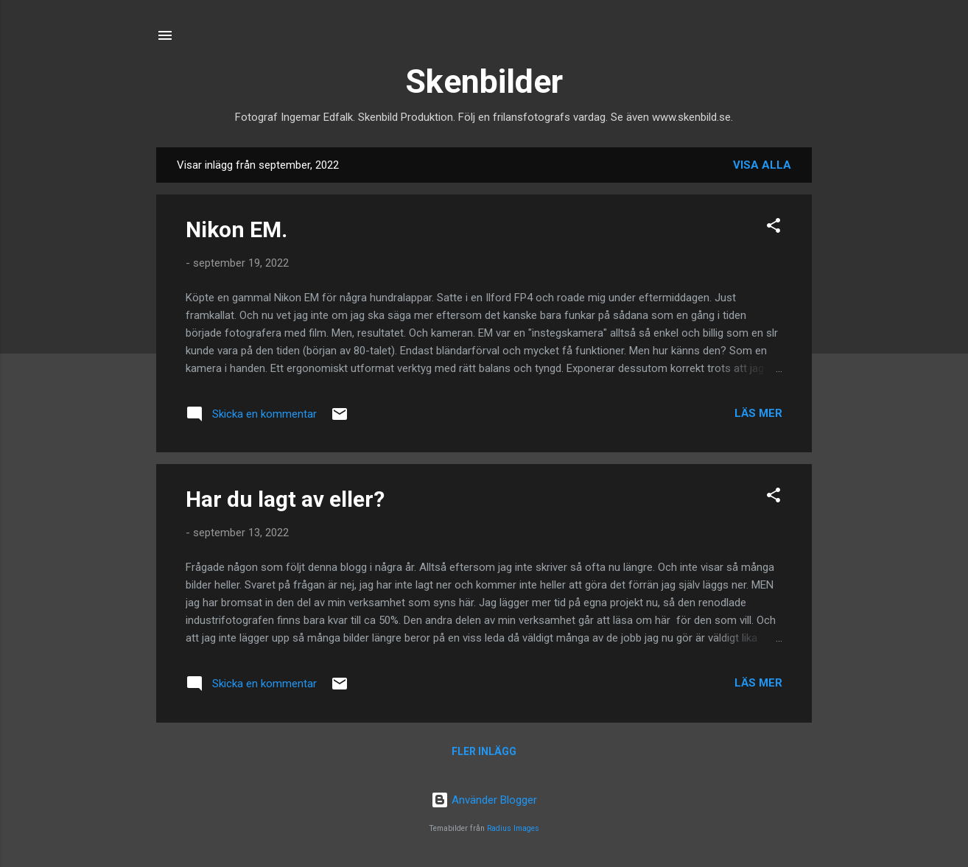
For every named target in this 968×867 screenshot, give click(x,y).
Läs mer (758, 413)
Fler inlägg (484, 751)
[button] (773, 228)
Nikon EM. (236, 229)
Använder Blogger (484, 800)
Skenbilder (484, 81)
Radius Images (513, 828)
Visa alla (762, 165)
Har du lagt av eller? (285, 499)
